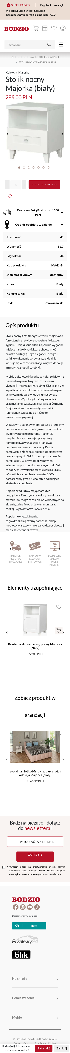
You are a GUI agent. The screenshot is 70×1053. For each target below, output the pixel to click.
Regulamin (40, 1043)
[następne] (62, 134)
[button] (7, 184)
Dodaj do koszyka (44, 184)
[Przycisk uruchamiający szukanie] (49, 44)
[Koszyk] (36, 28)
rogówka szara (15, 521)
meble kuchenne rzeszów (22, 530)
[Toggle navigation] (61, 44)
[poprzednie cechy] (10, 549)
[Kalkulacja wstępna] (45, 28)
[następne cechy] (59, 549)
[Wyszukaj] (27, 44)
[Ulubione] (54, 28)
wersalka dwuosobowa (48, 525)
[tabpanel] (35, 132)
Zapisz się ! (35, 856)
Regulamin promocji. (51, 5)
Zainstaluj (44, 1048)
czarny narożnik (37, 521)
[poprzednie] (7, 134)
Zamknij (61, 1048)
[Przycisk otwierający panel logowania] (63, 28)
